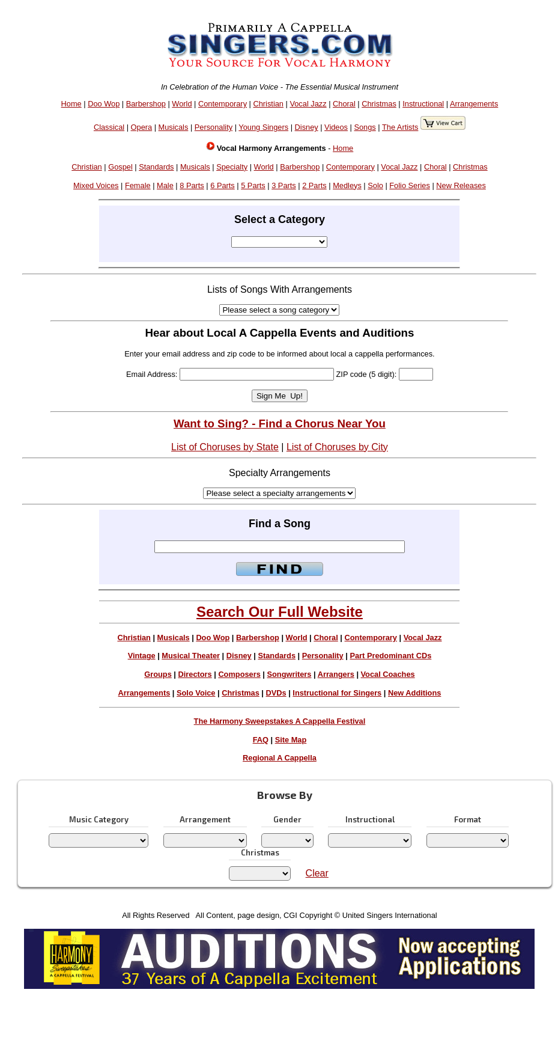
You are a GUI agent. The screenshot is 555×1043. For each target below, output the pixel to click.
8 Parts (192, 185)
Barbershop (146, 103)
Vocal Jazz (308, 103)
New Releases (461, 185)
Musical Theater (191, 655)
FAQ (260, 739)
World (182, 103)
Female (138, 185)
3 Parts (283, 185)
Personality (213, 127)
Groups (158, 674)
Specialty (231, 166)
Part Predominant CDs (390, 655)
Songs (364, 127)
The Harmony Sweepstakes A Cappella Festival (280, 721)
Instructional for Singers (337, 692)
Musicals (174, 127)
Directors (194, 674)
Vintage (142, 655)
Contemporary (222, 103)
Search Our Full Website (279, 612)
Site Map (291, 739)
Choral (344, 103)
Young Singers (263, 127)
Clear (317, 873)
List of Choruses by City (337, 447)
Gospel (120, 166)
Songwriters (289, 674)
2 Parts (314, 185)
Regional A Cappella (280, 757)
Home (71, 103)
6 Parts (222, 185)
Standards (156, 166)
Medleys (347, 185)
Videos (336, 127)
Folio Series (409, 185)
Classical (109, 127)
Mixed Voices (95, 185)
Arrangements (474, 103)
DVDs (276, 692)
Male (165, 185)
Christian (268, 103)
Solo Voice (196, 692)
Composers (239, 674)
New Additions (414, 692)
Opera (142, 127)
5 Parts (253, 185)
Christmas (379, 103)
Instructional (423, 103)
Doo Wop (104, 103)
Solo (375, 185)
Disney (306, 127)
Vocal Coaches (388, 674)
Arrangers (336, 674)
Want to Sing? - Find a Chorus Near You (280, 423)
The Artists (400, 127)
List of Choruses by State (225, 447)
